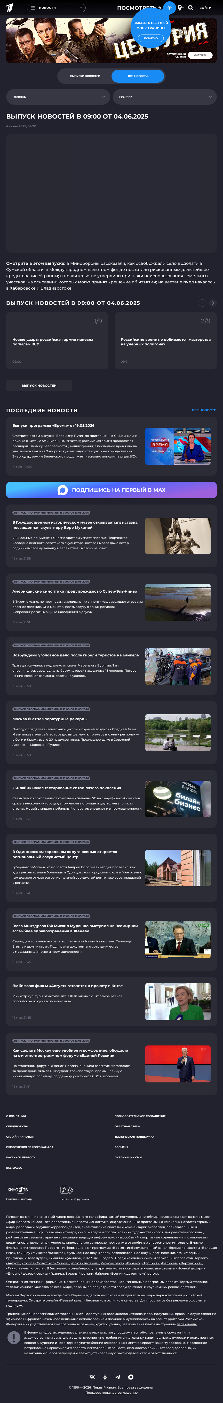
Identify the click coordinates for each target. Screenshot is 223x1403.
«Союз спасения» (85, 1263)
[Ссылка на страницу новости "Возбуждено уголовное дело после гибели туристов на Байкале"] (111, 666)
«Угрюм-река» (112, 1263)
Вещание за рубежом (75, 1193)
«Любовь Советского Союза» (45, 1263)
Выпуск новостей (39, 385)
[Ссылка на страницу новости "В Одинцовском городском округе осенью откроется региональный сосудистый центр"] (111, 868)
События (121, 1147)
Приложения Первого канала (29, 1147)
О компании (16, 1116)
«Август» (13, 1263)
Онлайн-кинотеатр (21, 1136)
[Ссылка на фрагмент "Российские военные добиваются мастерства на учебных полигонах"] (166, 341)
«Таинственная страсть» (25, 1268)
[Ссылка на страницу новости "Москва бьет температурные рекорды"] (111, 732)
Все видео (14, 1167)
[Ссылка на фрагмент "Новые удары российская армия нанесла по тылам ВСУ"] (57, 341)
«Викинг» (132, 1263)
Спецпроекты (17, 1126)
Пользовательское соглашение (140, 1116)
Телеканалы (187, 1324)
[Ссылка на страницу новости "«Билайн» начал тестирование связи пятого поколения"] (111, 798)
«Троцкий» (150, 1263)
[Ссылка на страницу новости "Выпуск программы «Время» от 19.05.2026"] (111, 446)
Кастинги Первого (20, 1157)
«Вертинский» (190, 1263)
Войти (206, 8)
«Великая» (169, 1263)
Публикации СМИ (128, 1157)
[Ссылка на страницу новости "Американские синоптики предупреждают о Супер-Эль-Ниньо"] (111, 602)
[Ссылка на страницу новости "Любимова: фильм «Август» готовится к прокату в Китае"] (111, 1001)
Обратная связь (127, 1126)
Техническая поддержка (134, 1136)
